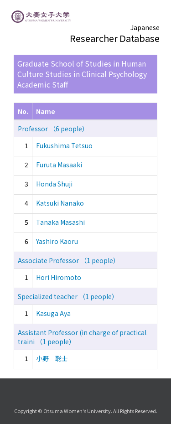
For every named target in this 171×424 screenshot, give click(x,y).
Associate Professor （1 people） (68, 260)
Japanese (145, 27)
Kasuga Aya (53, 313)
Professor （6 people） (53, 128)
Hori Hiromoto (58, 277)
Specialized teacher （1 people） (68, 296)
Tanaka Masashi (60, 222)
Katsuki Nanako (60, 202)
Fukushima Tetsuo (64, 145)
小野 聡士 (52, 358)
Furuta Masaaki (59, 164)
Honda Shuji (54, 183)
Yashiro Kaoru (57, 241)
